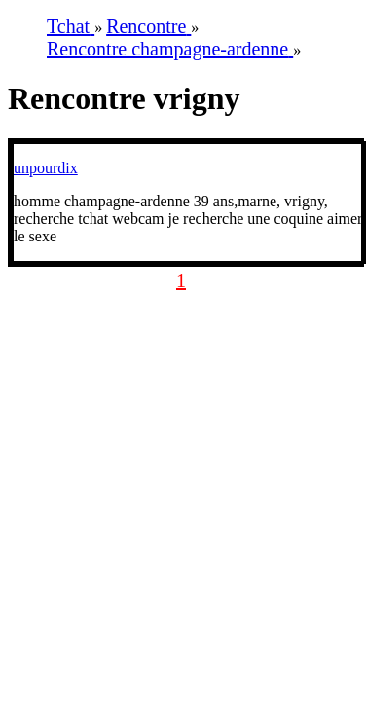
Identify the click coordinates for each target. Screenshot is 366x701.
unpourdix (46, 168)
